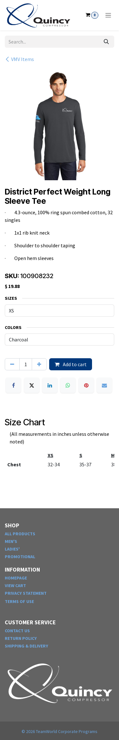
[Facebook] (13, 385)
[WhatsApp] (68, 385)
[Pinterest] (86, 385)
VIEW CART (15, 585)
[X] (31, 385)
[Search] (106, 42)
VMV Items (19, 59)
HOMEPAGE (16, 578)
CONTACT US (17, 631)
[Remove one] (12, 364)
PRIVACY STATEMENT (26, 593)
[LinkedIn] (49, 385)
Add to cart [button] (71, 364)
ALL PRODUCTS (20, 534)
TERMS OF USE (19, 601)
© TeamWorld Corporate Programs (59, 731)
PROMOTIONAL (20, 556)
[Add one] (39, 364)
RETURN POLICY (21, 638)
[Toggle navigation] (108, 15)
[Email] (104, 385)
